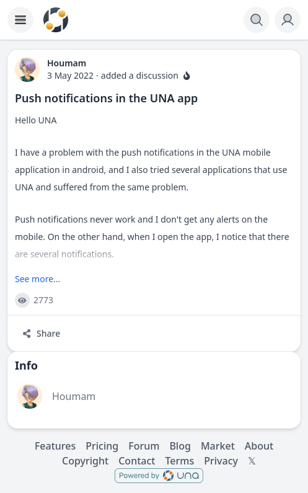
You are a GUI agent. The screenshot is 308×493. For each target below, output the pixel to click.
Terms (179, 461)
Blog (179, 446)
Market (218, 446)
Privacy (221, 461)
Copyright (85, 461)
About (259, 446)
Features (55, 446)
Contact (136, 461)
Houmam (73, 396)
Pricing (102, 446)
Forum (143, 446)
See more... (37, 279)
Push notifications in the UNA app (106, 98)
